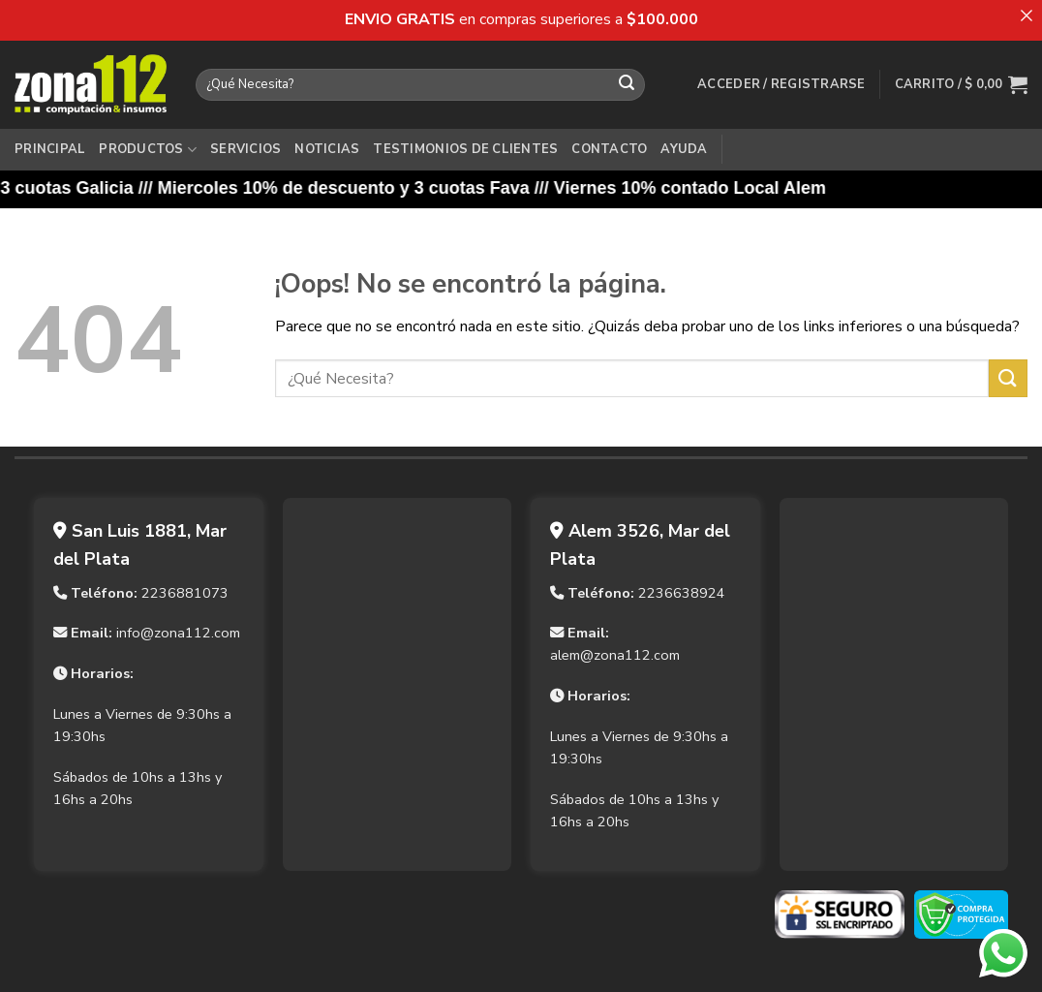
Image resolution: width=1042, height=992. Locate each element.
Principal (50, 149)
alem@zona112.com (615, 655)
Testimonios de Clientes (465, 149)
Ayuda (683, 149)
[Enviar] (626, 84)
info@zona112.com (178, 632)
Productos (148, 149)
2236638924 (681, 593)
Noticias (326, 149)
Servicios (245, 149)
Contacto (609, 149)
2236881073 (185, 593)
